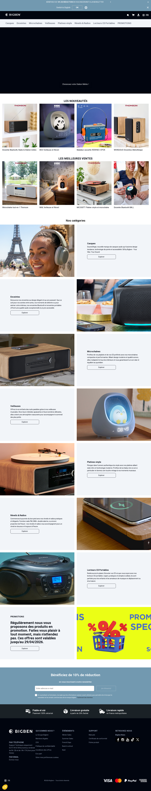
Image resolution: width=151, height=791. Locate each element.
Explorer (101, 257)
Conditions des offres (43, 750)
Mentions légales (42, 739)
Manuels (92, 735)
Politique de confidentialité (45, 746)
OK (77, 7)
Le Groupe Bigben (42, 735)
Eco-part (39, 754)
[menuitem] (11, 23)
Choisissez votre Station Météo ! (75, 84)
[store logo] (13, 15)
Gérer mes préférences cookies (47, 757)
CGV (37, 742)
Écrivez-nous (14, 760)
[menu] (75, 23)
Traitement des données (85, 697)
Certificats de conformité (98, 739)
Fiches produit (94, 742)
